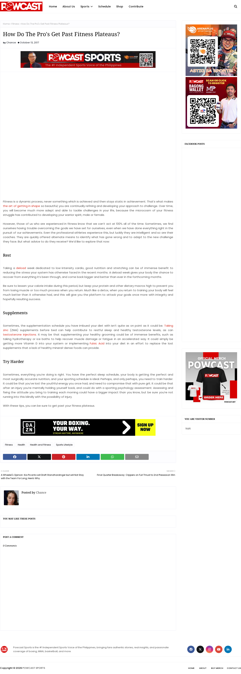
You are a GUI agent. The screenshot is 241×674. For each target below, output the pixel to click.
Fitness (15, 23)
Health (21, 444)
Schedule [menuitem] (104, 6)
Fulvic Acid (97, 343)
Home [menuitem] (53, 6)
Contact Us (234, 668)
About (203, 668)
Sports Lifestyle (64, 444)
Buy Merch (217, 668)
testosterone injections (19, 334)
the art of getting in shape (21, 206)
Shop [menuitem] (119, 6)
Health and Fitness (40, 444)
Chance (11, 42)
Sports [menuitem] (84, 6)
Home (6, 23)
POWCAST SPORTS (33, 668)
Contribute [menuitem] (136, 6)
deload (21, 268)
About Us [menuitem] (68, 6)
